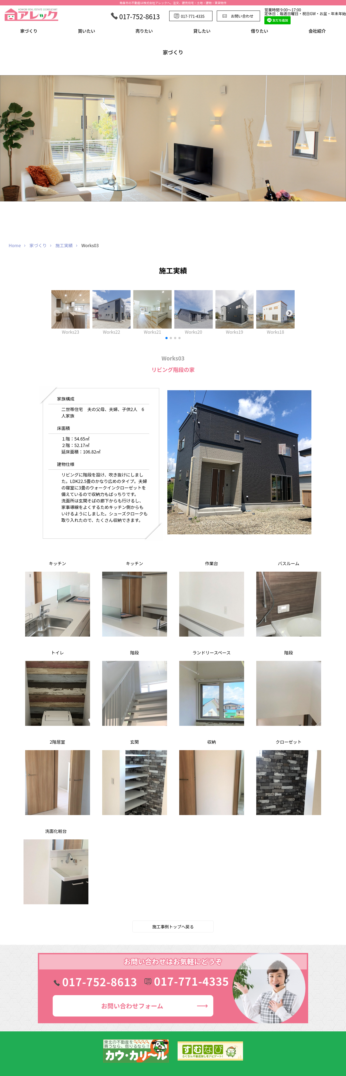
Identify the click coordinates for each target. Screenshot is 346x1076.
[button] (166, 338)
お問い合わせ (132, 1005)
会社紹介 (317, 31)
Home (15, 245)
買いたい (86, 31)
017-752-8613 (99, 981)
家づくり (29, 31)
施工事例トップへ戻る (173, 926)
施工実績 (64, 245)
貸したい (202, 31)
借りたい (259, 31)
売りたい (144, 31)
